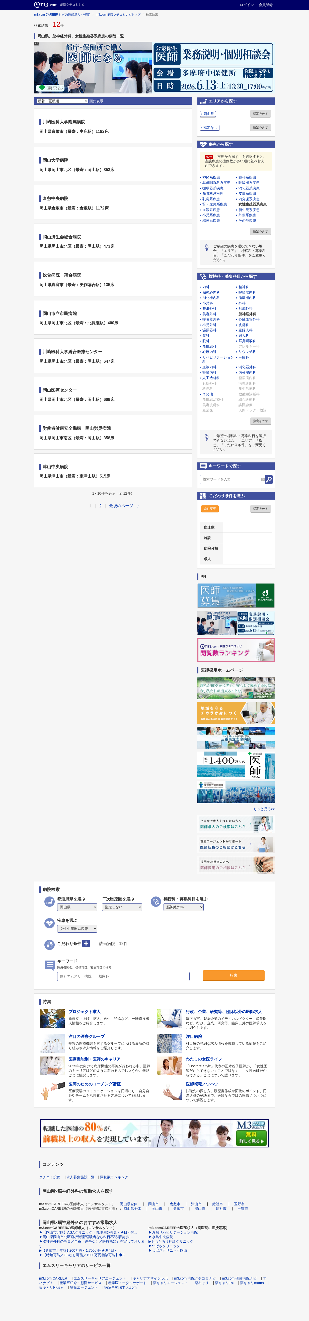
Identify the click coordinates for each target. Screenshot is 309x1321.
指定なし (210, 128)
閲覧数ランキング (114, 1177)
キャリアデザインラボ (150, 1278)
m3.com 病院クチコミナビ (195, 1278)
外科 (242, 303)
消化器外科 (247, 367)
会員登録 (266, 5)
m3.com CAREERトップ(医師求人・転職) (62, 14)
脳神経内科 (211, 292)
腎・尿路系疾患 (214, 204)
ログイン (247, 5)
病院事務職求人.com (120, 1287)
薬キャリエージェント (170, 1283)
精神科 (244, 287)
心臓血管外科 (249, 319)
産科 (205, 336)
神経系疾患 (211, 177)
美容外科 (209, 314)
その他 (207, 394)
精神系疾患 (211, 221)
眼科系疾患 (247, 177)
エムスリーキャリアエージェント (99, 1278)
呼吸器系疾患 (249, 183)
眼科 (205, 341)
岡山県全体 (128, 1204)
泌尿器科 (209, 330)
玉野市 (239, 1204)
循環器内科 (247, 298)
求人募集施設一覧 (80, 1177)
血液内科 (209, 367)
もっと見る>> (264, 809)
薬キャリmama (252, 1283)
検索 (234, 975)
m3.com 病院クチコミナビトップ (118, 14)
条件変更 (210, 508)
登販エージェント (84, 1287)
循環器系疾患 (212, 188)
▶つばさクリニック (164, 1246)
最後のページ (121, 506)
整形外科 (209, 308)
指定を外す (260, 113)
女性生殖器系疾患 (253, 204)
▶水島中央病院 (160, 1237)
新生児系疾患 (249, 210)
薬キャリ (202, 1283)
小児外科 (209, 325)
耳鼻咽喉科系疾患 (216, 183)
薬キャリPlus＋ (51, 1287)
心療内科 (209, 352)
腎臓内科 (209, 373)
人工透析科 (211, 378)
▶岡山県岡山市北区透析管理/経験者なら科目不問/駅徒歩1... (86, 1237)
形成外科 (246, 308)
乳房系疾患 (211, 199)
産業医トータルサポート (127, 1283)
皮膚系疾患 (247, 193)
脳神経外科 (247, 314)
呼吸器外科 (211, 319)
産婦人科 (246, 330)
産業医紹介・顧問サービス (80, 1283)
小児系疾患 (211, 215)
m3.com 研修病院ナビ (239, 1278)
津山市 (196, 1204)
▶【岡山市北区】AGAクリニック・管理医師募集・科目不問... (88, 1232)
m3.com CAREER (53, 1278)
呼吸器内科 (247, 292)
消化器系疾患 (249, 188)
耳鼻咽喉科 (247, 341)
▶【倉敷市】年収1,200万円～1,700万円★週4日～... (80, 1250)
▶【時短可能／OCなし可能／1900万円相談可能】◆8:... (83, 1255)
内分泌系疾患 (249, 199)
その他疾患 (247, 221)
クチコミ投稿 (49, 1177)
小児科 (207, 303)
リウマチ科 (247, 352)
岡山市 (153, 1204)
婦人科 (244, 336)
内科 (205, 287)
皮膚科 (244, 325)
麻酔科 (244, 357)
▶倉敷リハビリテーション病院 (173, 1232)
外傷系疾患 (247, 215)
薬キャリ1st (224, 1283)
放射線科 (209, 346)
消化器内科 (211, 298)
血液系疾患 (211, 210)
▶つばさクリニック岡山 (167, 1250)
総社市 (217, 1204)
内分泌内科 (247, 373)
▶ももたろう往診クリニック (170, 1241)
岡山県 (208, 114)
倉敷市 (175, 1204)
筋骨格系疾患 (212, 193)
